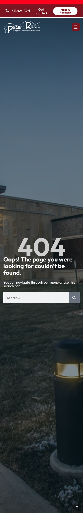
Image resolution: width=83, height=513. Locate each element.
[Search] (74, 297)
